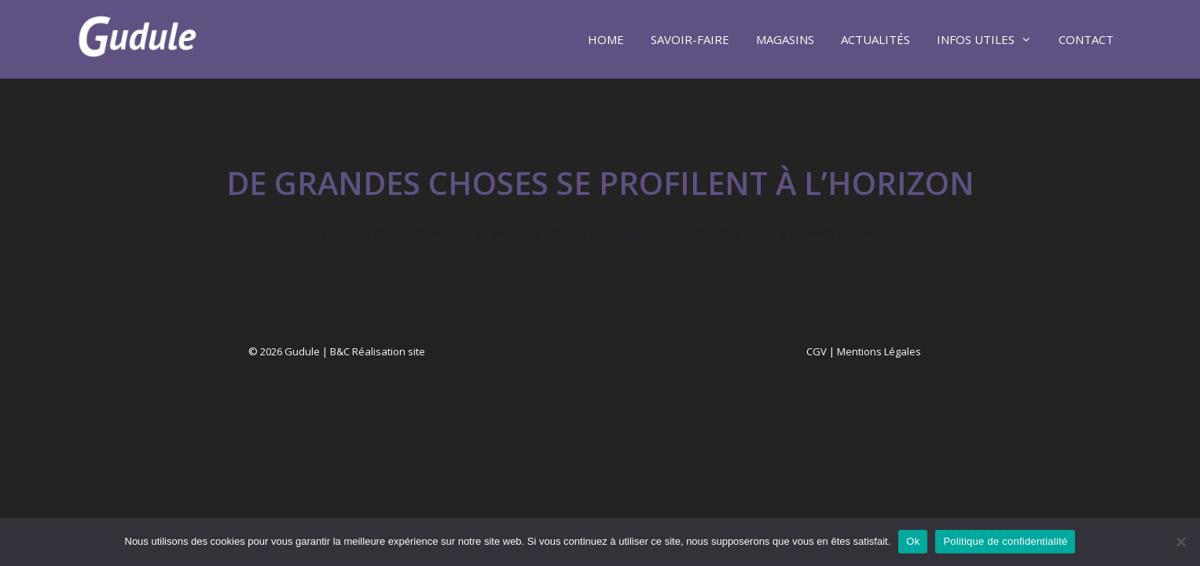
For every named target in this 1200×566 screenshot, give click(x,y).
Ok (912, 541)
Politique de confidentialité (1005, 541)
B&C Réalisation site (377, 351)
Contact (1086, 39)
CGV (816, 351)
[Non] (1180, 541)
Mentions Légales (879, 351)
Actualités (875, 39)
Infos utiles (991, 39)
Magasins (785, 39)
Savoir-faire (690, 39)
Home (606, 39)
